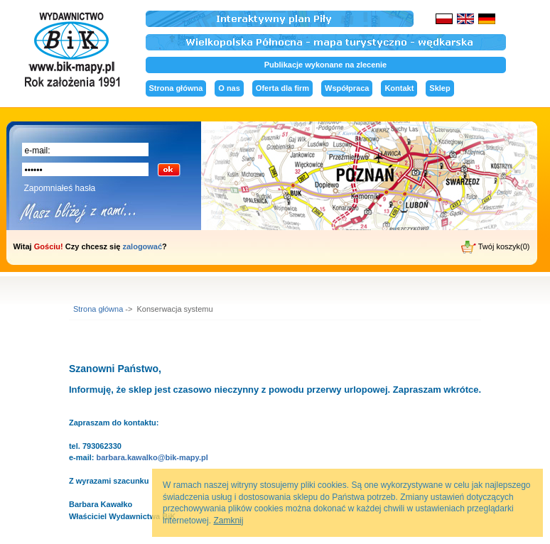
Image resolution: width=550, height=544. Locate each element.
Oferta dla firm (282, 88)
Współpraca (347, 88)
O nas (229, 88)
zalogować (142, 246)
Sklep (439, 88)
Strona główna (176, 88)
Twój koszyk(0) (495, 247)
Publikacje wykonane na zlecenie (325, 64)
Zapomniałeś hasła (60, 188)
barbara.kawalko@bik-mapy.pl (151, 457)
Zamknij (228, 521)
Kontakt (399, 88)
